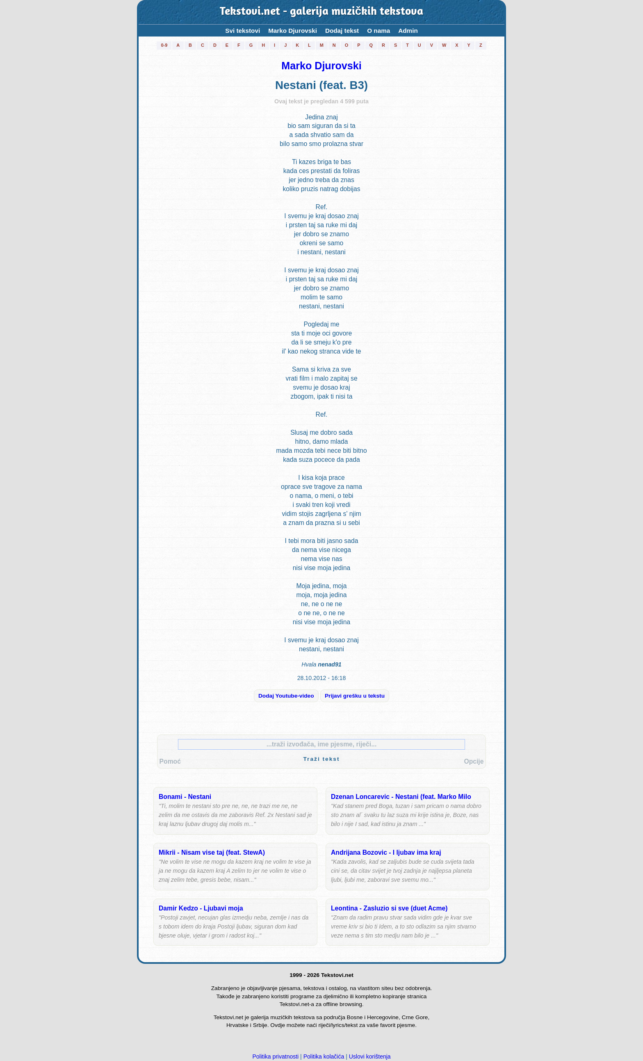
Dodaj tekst (342, 30)
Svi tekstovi (242, 30)
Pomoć (170, 761)
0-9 (164, 45)
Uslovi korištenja (370, 1056)
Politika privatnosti (275, 1056)
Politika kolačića (323, 1056)
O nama (378, 30)
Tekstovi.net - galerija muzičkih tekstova (321, 12)
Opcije (473, 761)
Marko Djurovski (292, 30)
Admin (408, 30)
